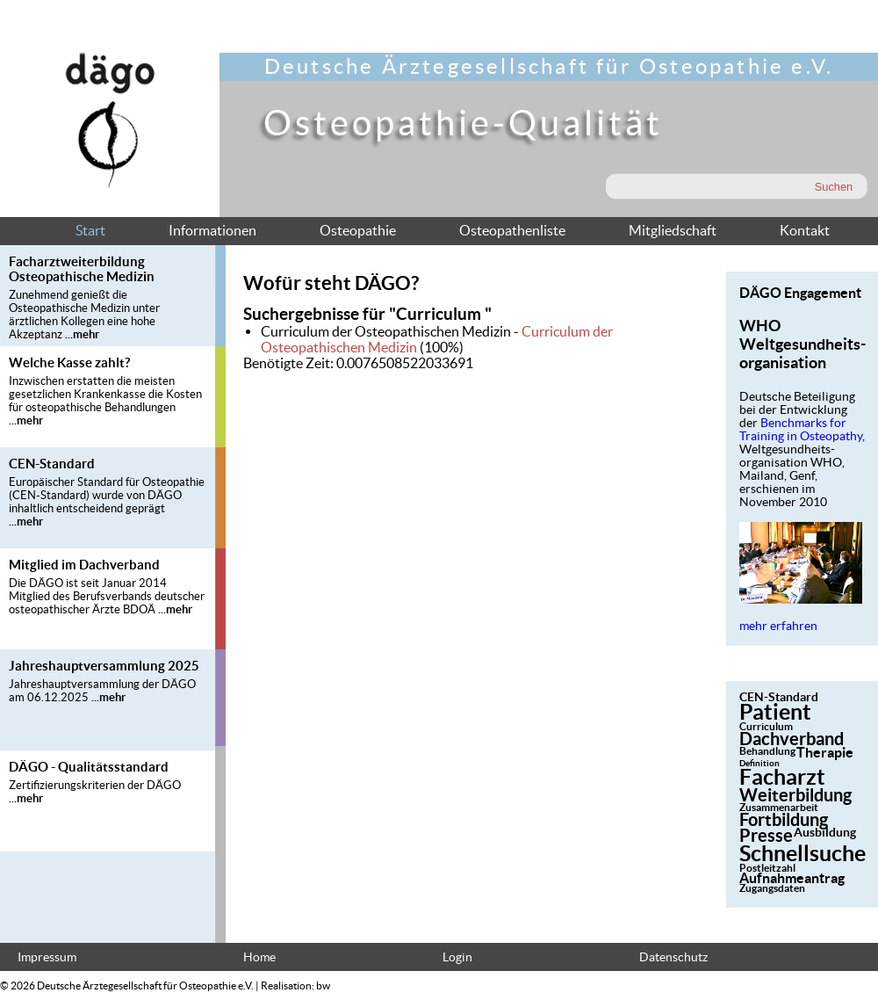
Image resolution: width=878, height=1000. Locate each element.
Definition (759, 763)
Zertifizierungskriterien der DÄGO (95, 785)
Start (90, 230)
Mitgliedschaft (672, 230)
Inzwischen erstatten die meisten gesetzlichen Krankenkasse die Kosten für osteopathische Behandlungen (105, 394)
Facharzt (782, 776)
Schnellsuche (802, 853)
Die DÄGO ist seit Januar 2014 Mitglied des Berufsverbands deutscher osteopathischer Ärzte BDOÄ (107, 596)
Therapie (824, 752)
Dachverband (791, 738)
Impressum (47, 957)
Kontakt (805, 230)
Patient (775, 711)
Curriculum (766, 726)
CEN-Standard (778, 697)
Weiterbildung (795, 795)
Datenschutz (673, 957)
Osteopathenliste (512, 230)
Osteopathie (358, 230)
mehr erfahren (778, 626)
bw (323, 985)
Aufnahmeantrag (792, 878)
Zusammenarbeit (778, 807)
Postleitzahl (767, 867)
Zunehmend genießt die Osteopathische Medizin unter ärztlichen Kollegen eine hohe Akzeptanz (84, 314)
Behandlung (767, 751)
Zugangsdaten (772, 888)
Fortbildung (783, 819)
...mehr (82, 334)
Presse (766, 835)
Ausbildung (825, 832)
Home (259, 957)
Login (457, 957)
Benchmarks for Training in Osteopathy (800, 430)
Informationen (212, 230)
